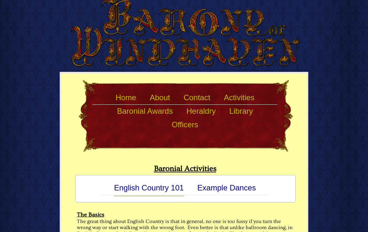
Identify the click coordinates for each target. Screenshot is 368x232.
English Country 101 (149, 187)
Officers (185, 124)
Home (126, 97)
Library (241, 111)
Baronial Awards (145, 111)
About (160, 97)
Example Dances (226, 187)
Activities (239, 97)
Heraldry (201, 111)
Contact (197, 97)
